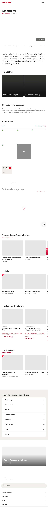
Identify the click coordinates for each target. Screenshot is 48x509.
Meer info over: (12, 328)
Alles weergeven (10, 238)
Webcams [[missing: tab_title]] (8, 126)
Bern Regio (13, 13)
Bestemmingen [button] (5, 489)
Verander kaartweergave (43, 224)
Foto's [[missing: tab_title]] (3, 126)
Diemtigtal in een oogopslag (26, 46)
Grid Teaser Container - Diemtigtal (10, 46)
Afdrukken (36, 46)
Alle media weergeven (39, 126)
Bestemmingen (6, 13)
